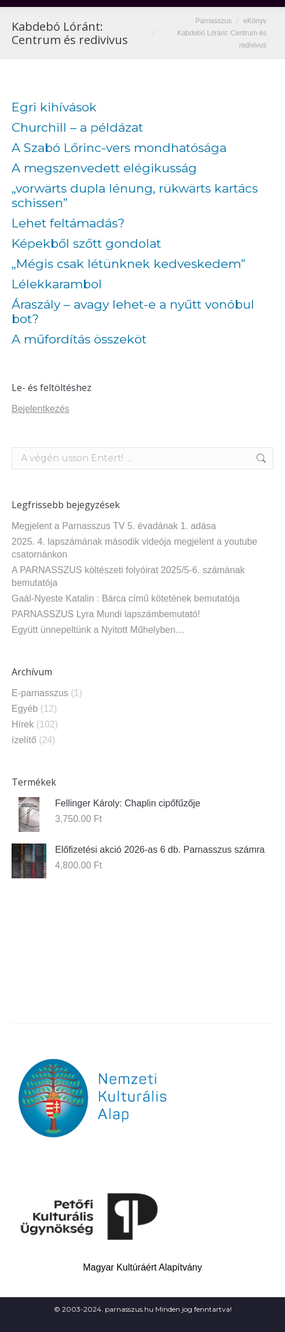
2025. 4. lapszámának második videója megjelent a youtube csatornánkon (134, 548)
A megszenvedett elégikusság (104, 168)
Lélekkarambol (57, 284)
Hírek (23, 724)
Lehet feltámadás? (68, 223)
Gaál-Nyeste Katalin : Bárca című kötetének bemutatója (126, 598)
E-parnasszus (40, 693)
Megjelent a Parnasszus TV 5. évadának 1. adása (114, 526)
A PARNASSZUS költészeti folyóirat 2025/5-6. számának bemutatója (128, 576)
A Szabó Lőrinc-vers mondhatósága (119, 147)
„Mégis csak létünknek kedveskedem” (129, 263)
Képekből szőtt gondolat (86, 243)
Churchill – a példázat (77, 127)
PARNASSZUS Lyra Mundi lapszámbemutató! (106, 614)
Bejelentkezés (41, 409)
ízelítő (24, 740)
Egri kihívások (54, 107)
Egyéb (25, 709)
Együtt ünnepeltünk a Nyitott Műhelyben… (98, 630)
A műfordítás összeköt (79, 339)
